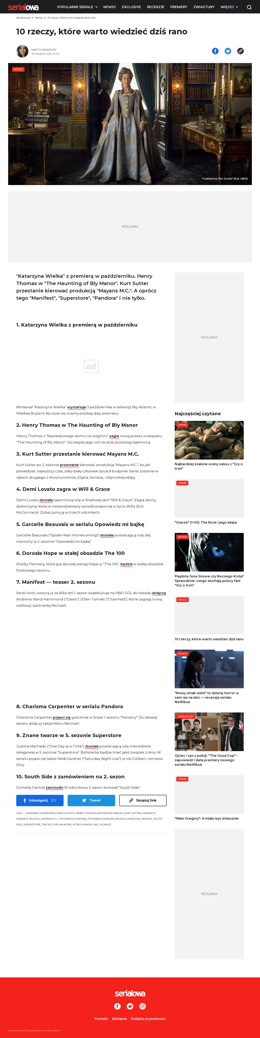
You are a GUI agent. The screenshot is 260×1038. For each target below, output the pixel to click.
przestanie (69, 465)
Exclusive (131, 7)
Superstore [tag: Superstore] (31, 824)
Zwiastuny (203, 7)
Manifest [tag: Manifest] (149, 813)
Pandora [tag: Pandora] (133, 818)
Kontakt (101, 1019)
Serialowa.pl (23, 17)
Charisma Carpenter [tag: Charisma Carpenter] (40, 813)
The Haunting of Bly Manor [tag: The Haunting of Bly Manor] (72, 824)
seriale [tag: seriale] (147, 818)
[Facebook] (117, 1006)
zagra (114, 436)
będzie (126, 564)
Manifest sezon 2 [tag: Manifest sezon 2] (28, 818)
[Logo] (23, 6)
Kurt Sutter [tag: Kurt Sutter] (133, 813)
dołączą (159, 593)
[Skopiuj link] (240, 51)
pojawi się (62, 717)
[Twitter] (130, 1006)
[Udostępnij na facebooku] (215, 51)
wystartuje (76, 407)
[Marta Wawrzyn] (79, 50)
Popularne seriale (75, 7)
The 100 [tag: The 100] (47, 824)
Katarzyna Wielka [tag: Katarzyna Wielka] (110, 813)
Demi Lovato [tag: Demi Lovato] (66, 813)
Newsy (109, 7)
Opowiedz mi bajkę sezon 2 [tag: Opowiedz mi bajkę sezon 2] (106, 818)
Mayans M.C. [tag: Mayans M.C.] (49, 818)
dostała (46, 500)
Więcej (227, 7)
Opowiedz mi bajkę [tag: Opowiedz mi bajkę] (72, 818)
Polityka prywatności (148, 1019)
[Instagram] (142, 1006)
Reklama (119, 1019)
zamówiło (54, 787)
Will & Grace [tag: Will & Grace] (102, 824)
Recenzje (155, 7)
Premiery (178, 7)
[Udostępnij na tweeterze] (228, 51)
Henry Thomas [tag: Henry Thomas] (86, 813)
